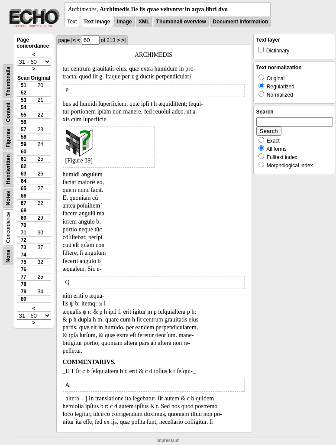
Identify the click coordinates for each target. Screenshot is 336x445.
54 (23, 107)
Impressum (167, 440)
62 (23, 166)
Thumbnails (8, 81)
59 (23, 144)
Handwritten (8, 169)
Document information (240, 22)
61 (23, 159)
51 (23, 85)
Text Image (97, 22)
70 (23, 225)
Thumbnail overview (181, 22)
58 (23, 137)
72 (23, 240)
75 (23, 262)
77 (23, 277)
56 (23, 122)
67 (23, 203)
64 (23, 181)
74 (23, 255)
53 (23, 100)
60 (23, 152)
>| (123, 40)
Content (8, 112)
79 (23, 292)
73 (23, 247)
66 (23, 196)
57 (23, 130)
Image (124, 22)
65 (23, 188)
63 (23, 174)
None (8, 256)
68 (23, 211)
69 (23, 218)
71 (23, 233)
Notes (8, 198)
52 (23, 93)
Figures (8, 138)
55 (23, 115)
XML (144, 22)
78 (23, 284)
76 (23, 269)
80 (23, 299)
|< (73, 40)
